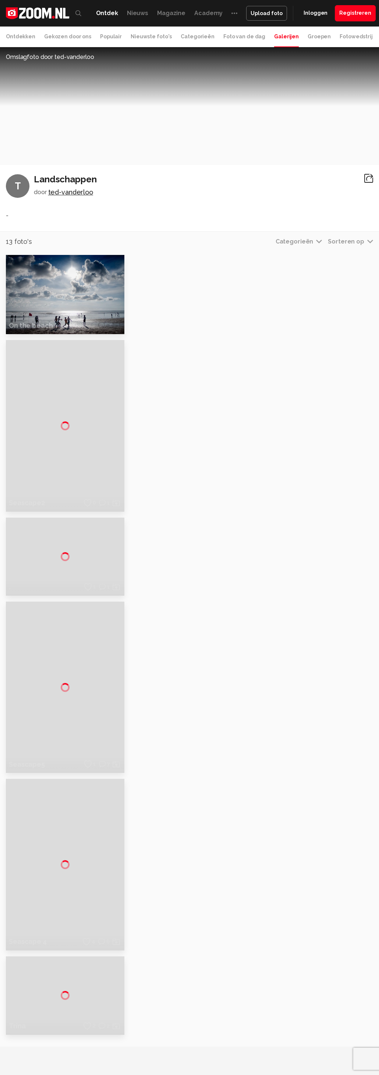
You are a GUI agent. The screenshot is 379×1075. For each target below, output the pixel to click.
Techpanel (314, 1031)
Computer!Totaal (126, 1031)
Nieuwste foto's (151, 36)
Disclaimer (318, 955)
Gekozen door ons (67, 36)
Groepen (319, 36)
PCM (97, 1031)
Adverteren (319, 942)
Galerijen (286, 36)
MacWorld (254, 1031)
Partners (315, 981)
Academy (208, 13)
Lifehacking (284, 1031)
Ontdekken (20, 36)
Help (311, 995)
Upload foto (267, 13)
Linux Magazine (255, 1039)
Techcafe (228, 1031)
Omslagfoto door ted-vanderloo (50, 56)
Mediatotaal (198, 1031)
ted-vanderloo (70, 192)
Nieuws (137, 13)
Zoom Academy (158, 1039)
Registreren (355, 13)
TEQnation (309, 1039)
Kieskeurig (37, 1031)
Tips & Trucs (165, 1031)
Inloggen (315, 13)
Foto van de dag (244, 36)
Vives (227, 1039)
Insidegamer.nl (74, 1039)
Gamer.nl (340, 1031)
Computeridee (71, 1031)
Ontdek (107, 13)
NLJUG (285, 1039)
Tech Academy (199, 1039)
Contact (315, 1008)
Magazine (171, 13)
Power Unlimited (115, 1039)
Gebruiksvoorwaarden (332, 968)
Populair (111, 36)
